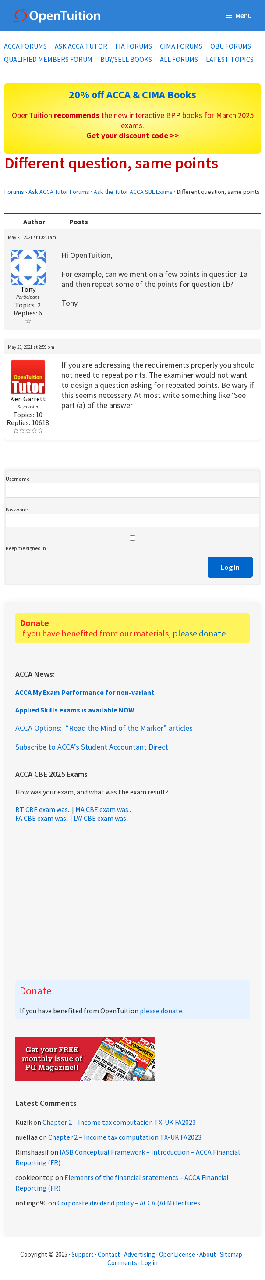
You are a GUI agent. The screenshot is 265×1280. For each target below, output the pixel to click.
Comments (122, 1263)
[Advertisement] (132, 901)
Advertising (139, 1254)
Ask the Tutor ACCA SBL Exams (133, 192)
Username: (18, 479)
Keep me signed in (26, 548)
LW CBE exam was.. (101, 818)
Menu (244, 15)
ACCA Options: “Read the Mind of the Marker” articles (104, 728)
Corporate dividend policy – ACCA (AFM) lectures (128, 1202)
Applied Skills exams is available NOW (74, 709)
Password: (17, 509)
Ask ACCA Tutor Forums (58, 192)
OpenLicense (178, 1254)
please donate (199, 633)
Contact (109, 1254)
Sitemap (231, 1254)
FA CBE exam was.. (42, 818)
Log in (149, 1263)
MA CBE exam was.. (103, 809)
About (207, 1254)
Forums (14, 192)
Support (82, 1254)
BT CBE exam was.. (43, 809)
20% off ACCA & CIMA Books (132, 94)
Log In (230, 567)
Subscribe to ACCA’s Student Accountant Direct (91, 747)
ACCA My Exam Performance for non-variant (84, 692)
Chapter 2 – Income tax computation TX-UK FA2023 (119, 1122)
